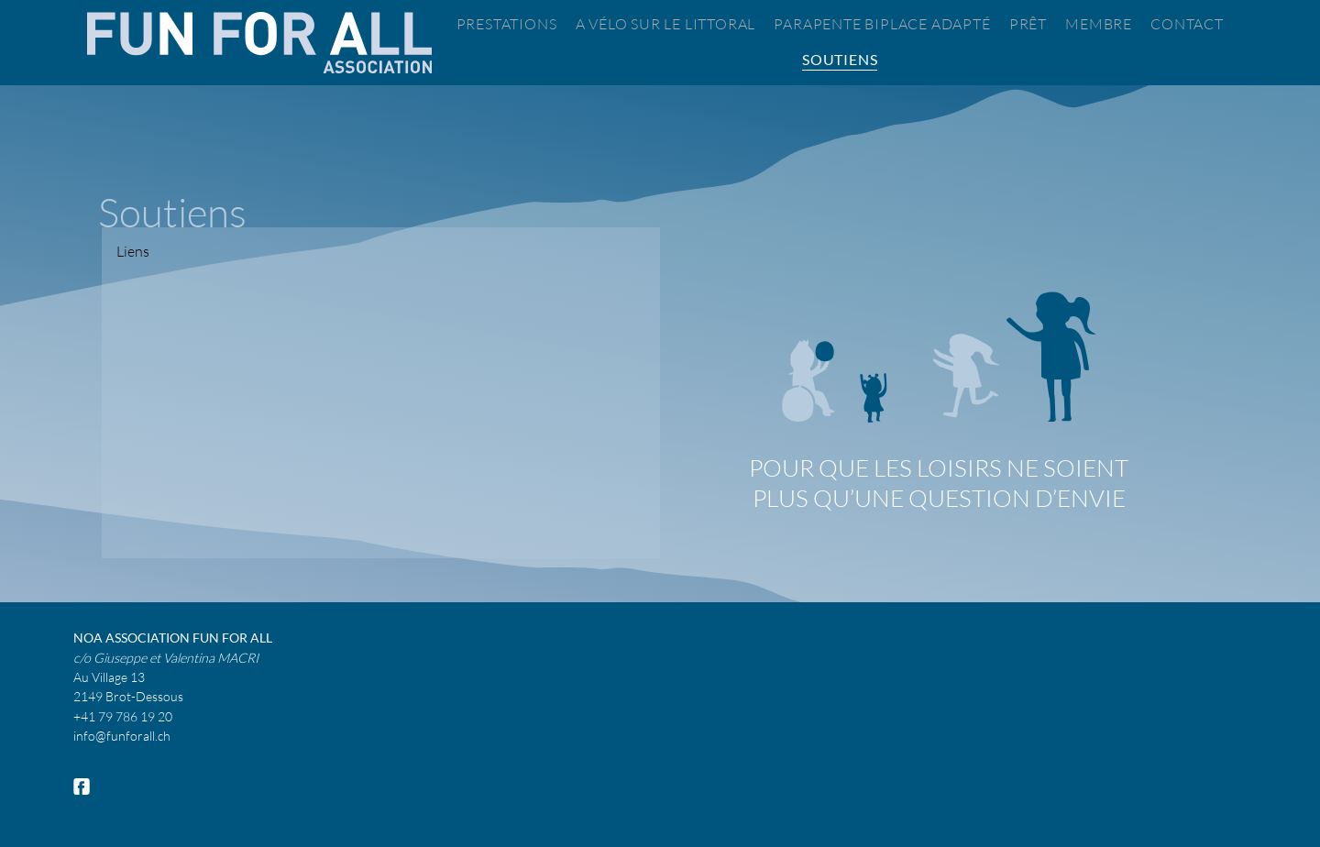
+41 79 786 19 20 (122, 716)
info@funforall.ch (121, 735)
